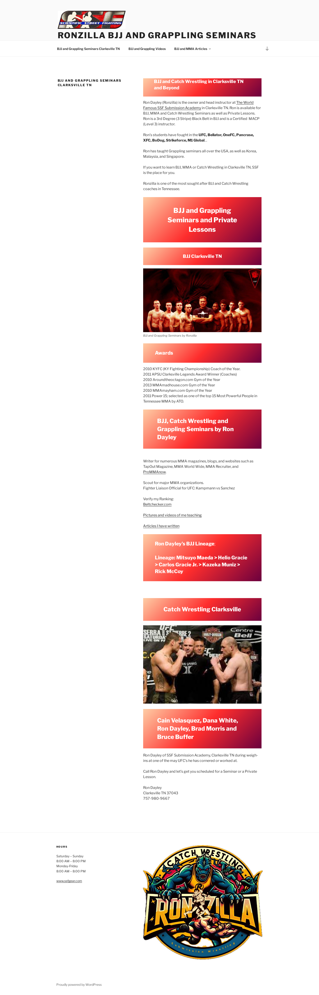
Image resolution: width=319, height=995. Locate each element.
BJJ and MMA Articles (192, 49)
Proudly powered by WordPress (79, 984)
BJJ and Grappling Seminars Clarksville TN (88, 49)
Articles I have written (161, 526)
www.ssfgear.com (69, 881)
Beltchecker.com (157, 504)
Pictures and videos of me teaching (172, 515)
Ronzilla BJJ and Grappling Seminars (157, 35)
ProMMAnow (154, 472)
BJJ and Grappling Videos (147, 49)
